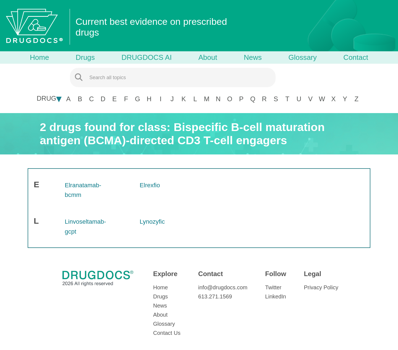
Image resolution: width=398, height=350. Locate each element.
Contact (355, 57)
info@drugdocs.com (222, 287)
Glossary (302, 57)
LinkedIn (275, 296)
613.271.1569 (215, 296)
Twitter (273, 287)
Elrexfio (150, 185)
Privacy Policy (321, 287)
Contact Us (166, 333)
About (207, 57)
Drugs (85, 57)
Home (39, 57)
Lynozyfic (152, 221)
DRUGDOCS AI (146, 57)
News (253, 57)
